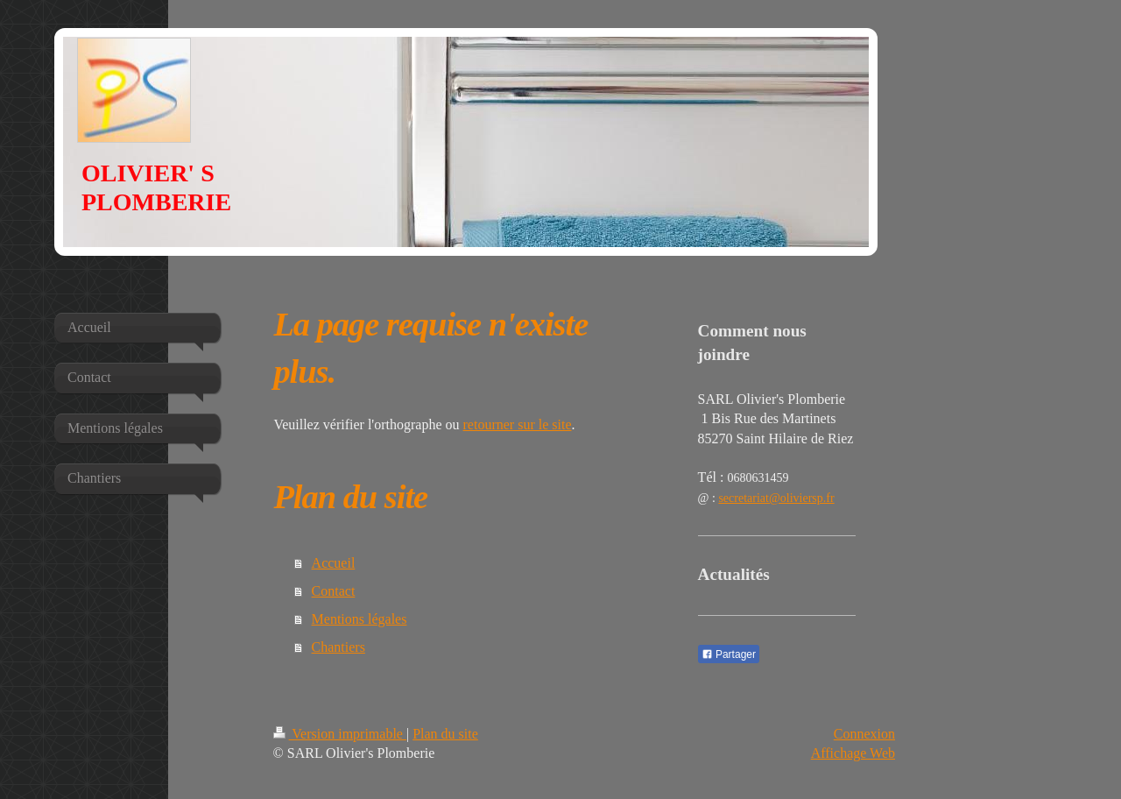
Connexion (864, 733)
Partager (729, 654)
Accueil (334, 562)
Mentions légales (359, 619)
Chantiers (338, 647)
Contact (334, 590)
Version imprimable (339, 733)
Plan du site (445, 733)
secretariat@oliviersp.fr (776, 498)
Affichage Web (853, 753)
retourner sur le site (517, 424)
